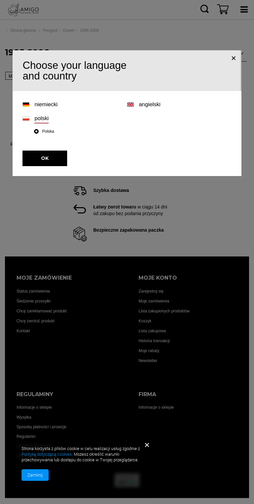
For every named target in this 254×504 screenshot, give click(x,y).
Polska (48, 131)
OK (45, 158)
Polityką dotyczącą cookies (46, 454)
